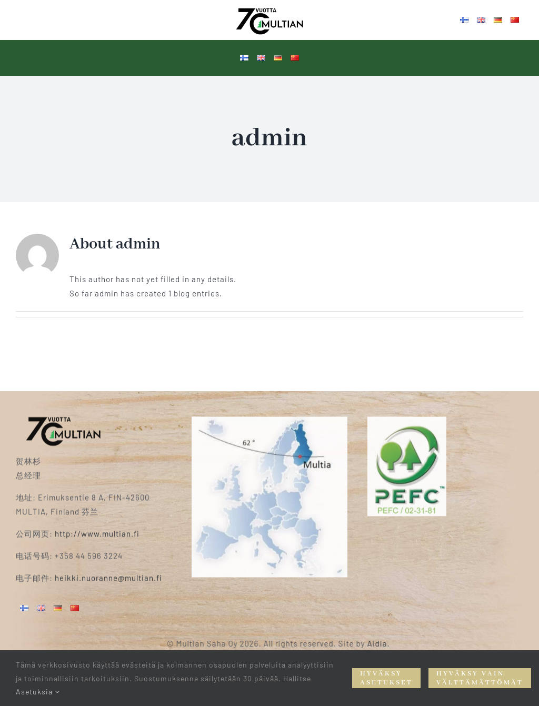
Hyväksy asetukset (386, 678)
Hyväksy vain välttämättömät (479, 678)
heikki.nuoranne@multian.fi (108, 572)
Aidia (383, 643)
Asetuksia (38, 691)
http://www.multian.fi (97, 528)
